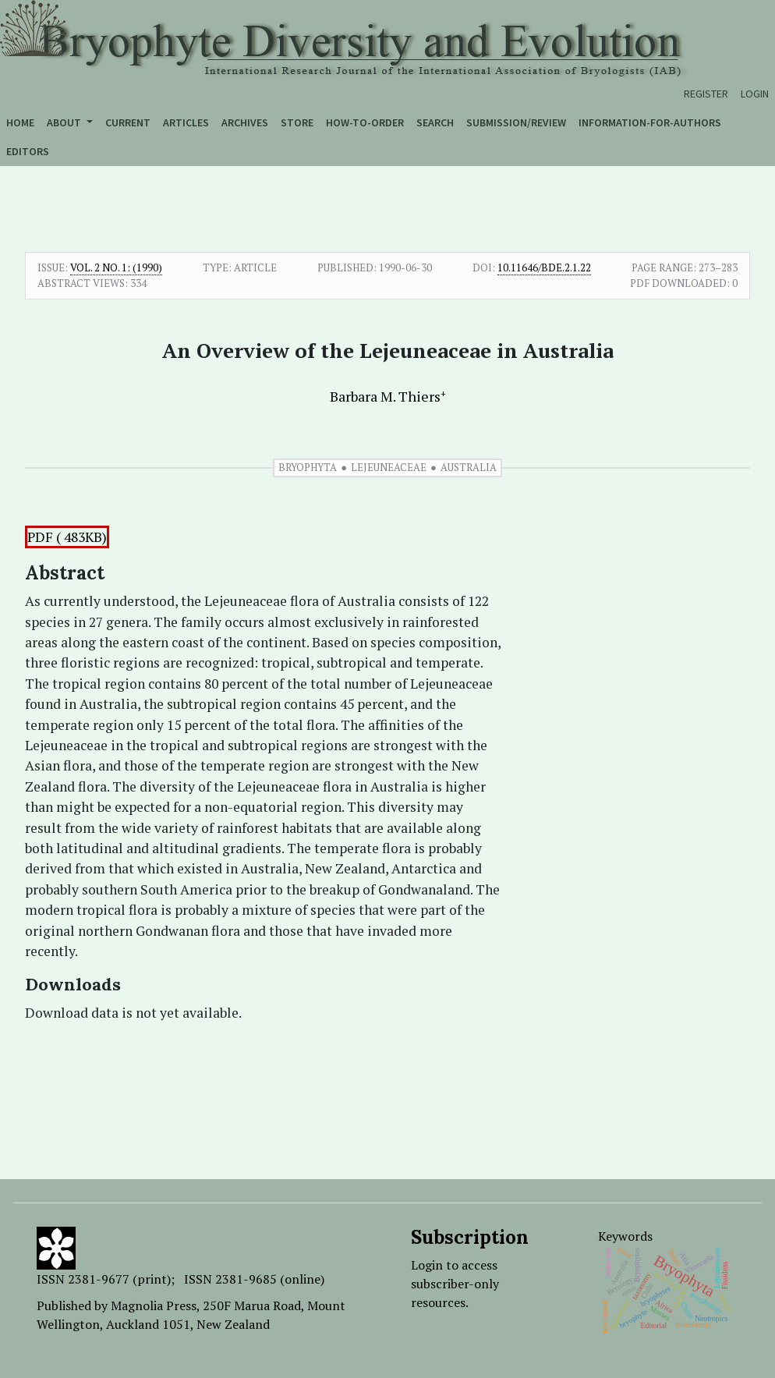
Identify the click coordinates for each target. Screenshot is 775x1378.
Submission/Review (516, 122)
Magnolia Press (153, 1305)
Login (755, 94)
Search (435, 122)
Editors (27, 151)
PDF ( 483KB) (67, 537)
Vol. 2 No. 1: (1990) (116, 267)
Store (297, 122)
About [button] (65, 122)
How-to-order (365, 122)
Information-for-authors (650, 122)
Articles (186, 122)
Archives (244, 122)
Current (127, 122)
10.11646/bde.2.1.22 (544, 267)
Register (706, 94)
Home (20, 122)
